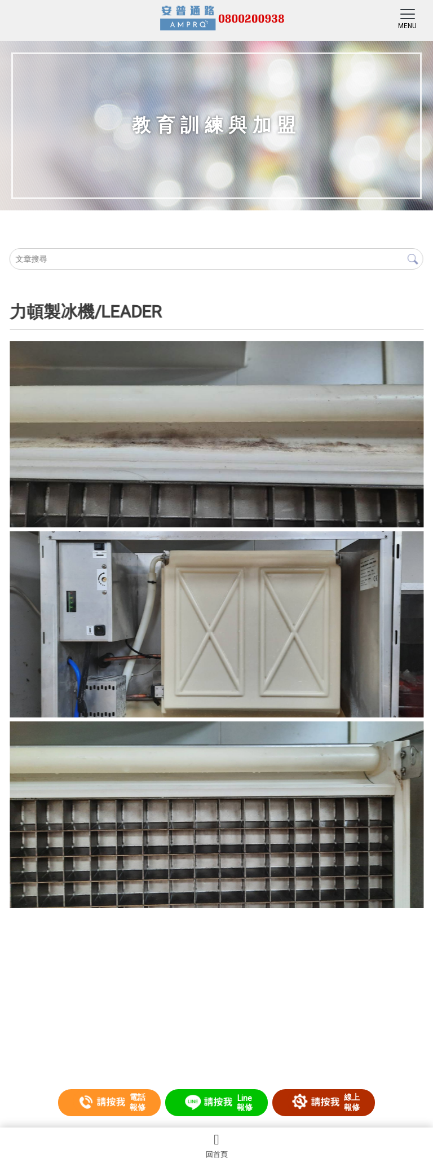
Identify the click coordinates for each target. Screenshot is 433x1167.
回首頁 (216, 1146)
